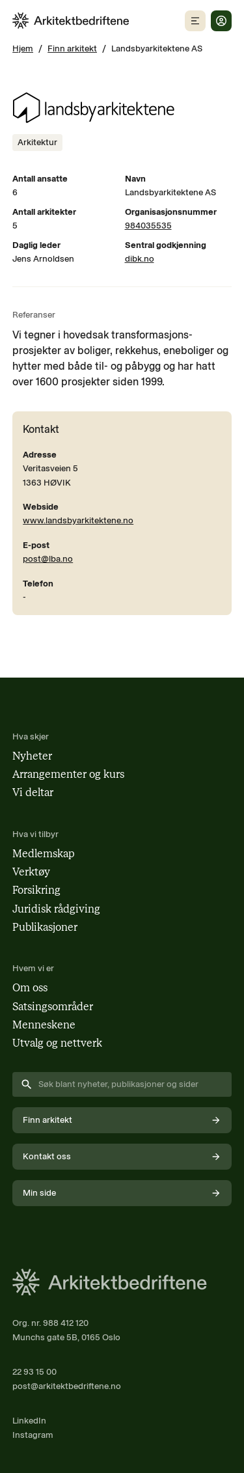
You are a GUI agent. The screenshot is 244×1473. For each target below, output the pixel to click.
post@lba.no (48, 558)
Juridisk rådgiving (56, 909)
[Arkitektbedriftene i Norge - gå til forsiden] (70, 20)
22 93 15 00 (34, 1371)
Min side (122, 1192)
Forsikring (36, 890)
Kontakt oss (122, 1156)
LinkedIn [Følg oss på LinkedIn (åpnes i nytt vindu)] (29, 1420)
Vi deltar (32, 792)
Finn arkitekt (72, 48)
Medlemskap (43, 853)
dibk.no (139, 258)
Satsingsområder (52, 1006)
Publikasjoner (44, 927)
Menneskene (43, 1025)
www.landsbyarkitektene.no (78, 520)
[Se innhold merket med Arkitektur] (37, 142)
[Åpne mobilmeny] (195, 20)
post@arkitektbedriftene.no (66, 1386)
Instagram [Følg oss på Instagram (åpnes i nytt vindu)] (32, 1434)
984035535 (148, 225)
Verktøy (31, 872)
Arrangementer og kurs (68, 774)
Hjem (22, 48)
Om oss (29, 988)
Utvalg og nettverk (57, 1043)
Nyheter (32, 756)
